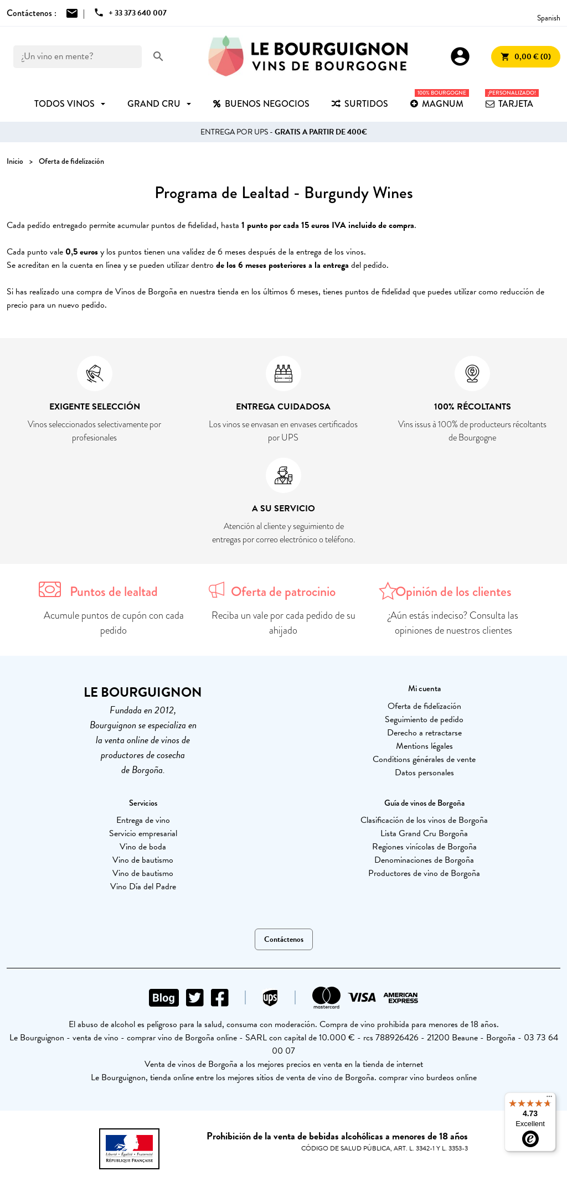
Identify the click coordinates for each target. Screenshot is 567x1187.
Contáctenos (283, 939)
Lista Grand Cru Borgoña (424, 833)
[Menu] (549, 1099)
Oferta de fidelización (424, 706)
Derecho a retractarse (424, 732)
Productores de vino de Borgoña (424, 873)
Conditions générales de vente (424, 759)
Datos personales (424, 772)
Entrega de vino (143, 820)
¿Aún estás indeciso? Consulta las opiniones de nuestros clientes (453, 622)
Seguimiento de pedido (424, 719)
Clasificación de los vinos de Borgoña (424, 820)
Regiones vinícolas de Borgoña (424, 846)
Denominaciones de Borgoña (424, 860)
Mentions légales (424, 746)
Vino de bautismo (142, 860)
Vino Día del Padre (143, 886)
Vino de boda (143, 846)
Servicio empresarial (143, 833)
